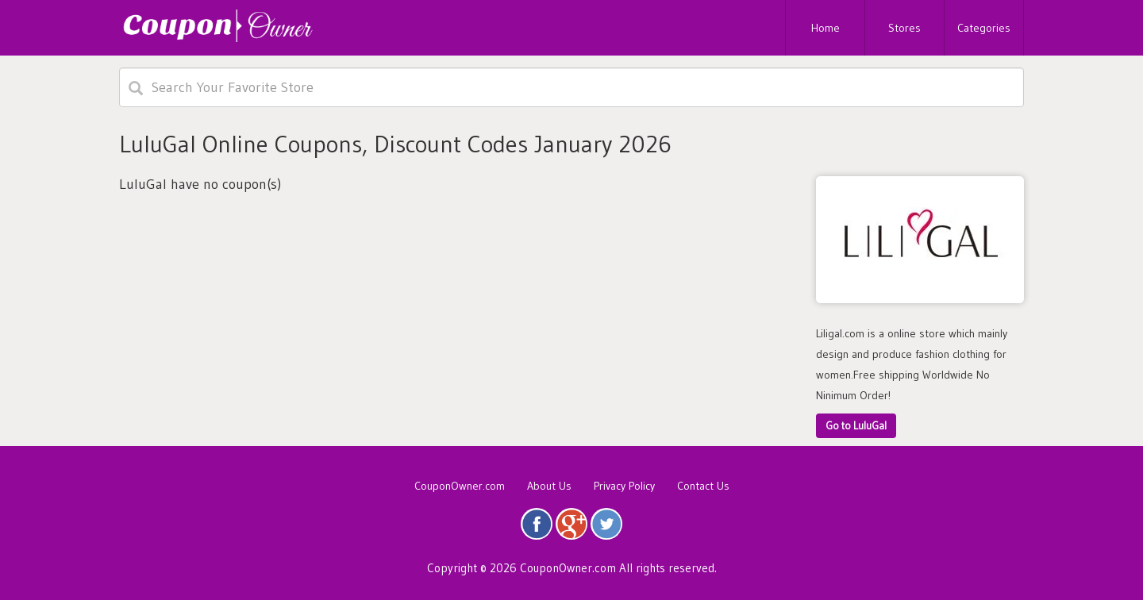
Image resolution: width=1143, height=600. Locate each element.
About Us (549, 486)
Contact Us (703, 486)
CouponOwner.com (459, 486)
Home (825, 28)
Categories (983, 28)
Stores (904, 28)
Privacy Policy (624, 486)
